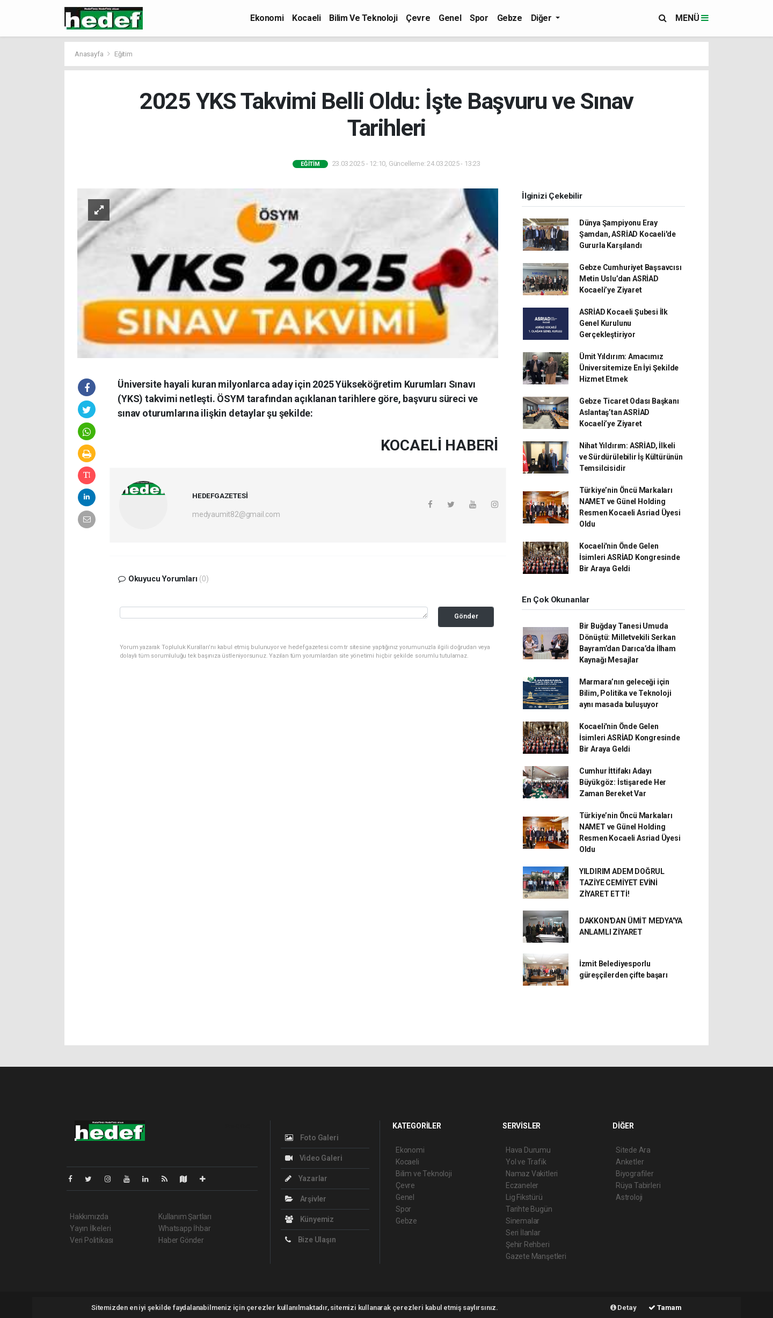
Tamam (665, 1308)
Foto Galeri (312, 1137)
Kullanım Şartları (185, 1216)
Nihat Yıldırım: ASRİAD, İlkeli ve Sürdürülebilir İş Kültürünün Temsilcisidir (631, 456)
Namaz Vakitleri (532, 1173)
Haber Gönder (181, 1240)
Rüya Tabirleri (638, 1185)
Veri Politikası (91, 1240)
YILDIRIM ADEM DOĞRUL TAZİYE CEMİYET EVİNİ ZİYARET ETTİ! (622, 882)
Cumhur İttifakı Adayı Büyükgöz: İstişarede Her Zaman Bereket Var (622, 782)
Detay (623, 1308)
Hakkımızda (89, 1216)
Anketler (630, 1161)
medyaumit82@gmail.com (236, 514)
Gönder (466, 616)
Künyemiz (309, 1219)
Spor (479, 18)
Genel (450, 18)
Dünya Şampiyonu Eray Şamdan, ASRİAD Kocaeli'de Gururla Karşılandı (627, 234)
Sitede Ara (633, 1150)
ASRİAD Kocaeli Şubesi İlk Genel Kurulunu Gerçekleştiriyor (623, 323)
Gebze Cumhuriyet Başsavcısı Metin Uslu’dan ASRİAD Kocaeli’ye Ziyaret (630, 278)
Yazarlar (306, 1178)
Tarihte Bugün (529, 1209)
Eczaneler (522, 1185)
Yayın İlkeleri (90, 1228)
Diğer (542, 18)
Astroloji (629, 1197)
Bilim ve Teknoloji (363, 18)
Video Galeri (313, 1158)
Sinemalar (522, 1221)
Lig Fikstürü (524, 1197)
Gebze (509, 18)
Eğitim (123, 54)
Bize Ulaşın (310, 1239)
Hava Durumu (528, 1150)
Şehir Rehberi (528, 1244)
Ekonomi (266, 18)
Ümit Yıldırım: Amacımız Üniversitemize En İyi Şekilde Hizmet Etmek (629, 367)
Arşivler (305, 1199)
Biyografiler (635, 1173)
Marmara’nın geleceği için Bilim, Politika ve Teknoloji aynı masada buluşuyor (625, 693)
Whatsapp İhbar (184, 1228)
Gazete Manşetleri (536, 1256)
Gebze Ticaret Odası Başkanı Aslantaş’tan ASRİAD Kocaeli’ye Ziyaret (629, 412)
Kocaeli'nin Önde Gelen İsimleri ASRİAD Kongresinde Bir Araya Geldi (629, 557)
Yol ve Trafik (526, 1161)
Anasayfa (90, 54)
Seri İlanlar (523, 1232)
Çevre (418, 18)
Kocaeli (306, 18)
